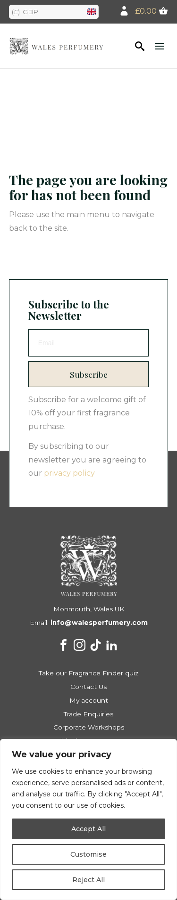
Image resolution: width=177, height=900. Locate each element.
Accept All (88, 829)
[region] (88, 819)
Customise (88, 854)
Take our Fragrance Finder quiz (89, 673)
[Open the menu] (159, 46)
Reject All (88, 880)
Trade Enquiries (88, 714)
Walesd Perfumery (56, 46)
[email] (88, 343)
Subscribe (89, 374)
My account (88, 700)
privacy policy (69, 473)
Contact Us (88, 686)
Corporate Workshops (88, 727)
